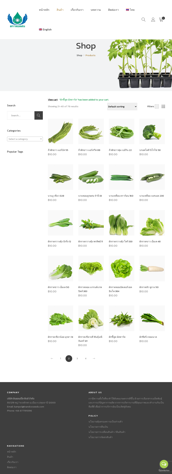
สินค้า (60, 10)
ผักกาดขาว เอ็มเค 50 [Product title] (58, 287)
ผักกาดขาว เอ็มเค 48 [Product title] (150, 241)
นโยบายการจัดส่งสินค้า (101, 437)
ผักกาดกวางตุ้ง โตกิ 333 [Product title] (120, 241)
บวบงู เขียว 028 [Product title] (56, 196)
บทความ (96, 10)
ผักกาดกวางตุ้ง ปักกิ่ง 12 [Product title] (59, 241)
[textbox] (25, 139)
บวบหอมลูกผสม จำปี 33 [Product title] (90, 196)
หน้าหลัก (44, 10)
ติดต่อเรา (113, 10)
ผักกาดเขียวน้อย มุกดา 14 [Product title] (60, 337)
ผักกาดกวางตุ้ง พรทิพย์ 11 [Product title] (90, 241)
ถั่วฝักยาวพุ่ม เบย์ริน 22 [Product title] (120, 150)
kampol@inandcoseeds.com (29, 406)
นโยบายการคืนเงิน (98, 427)
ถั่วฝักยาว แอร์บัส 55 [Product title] (58, 150)
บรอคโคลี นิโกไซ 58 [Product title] (150, 150)
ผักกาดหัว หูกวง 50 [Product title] (149, 287)
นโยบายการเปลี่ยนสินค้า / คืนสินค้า (107, 432)
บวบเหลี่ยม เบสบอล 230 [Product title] (151, 196)
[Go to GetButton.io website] (164, 470)
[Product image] (60, 131)
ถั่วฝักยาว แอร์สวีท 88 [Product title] (89, 150)
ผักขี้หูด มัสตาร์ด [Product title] (117, 337)
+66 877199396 (23, 411)
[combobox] (25, 139)
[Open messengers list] (164, 464)
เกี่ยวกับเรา (77, 10)
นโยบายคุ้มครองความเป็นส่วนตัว (106, 421)
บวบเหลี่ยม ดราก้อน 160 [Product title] (121, 196)
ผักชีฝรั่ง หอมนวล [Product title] (148, 337)
